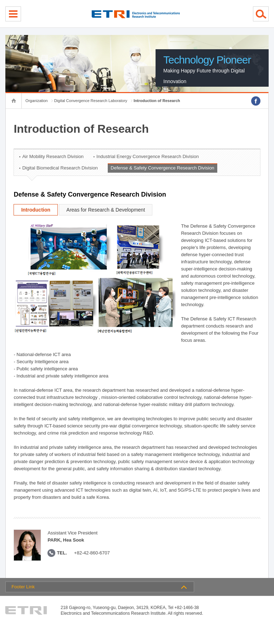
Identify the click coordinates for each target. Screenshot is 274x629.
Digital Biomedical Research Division (60, 168)
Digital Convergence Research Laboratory (90, 100)
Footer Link (23, 586)
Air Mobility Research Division (52, 156)
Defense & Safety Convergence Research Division (162, 168)
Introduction (35, 210)
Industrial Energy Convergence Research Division (147, 156)
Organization (36, 100)
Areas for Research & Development (105, 210)
